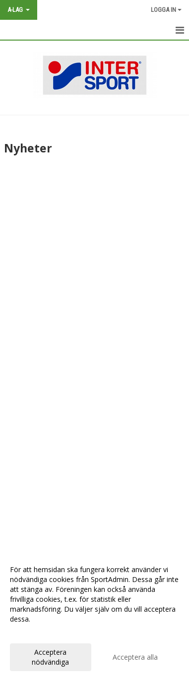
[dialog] (94, 615)
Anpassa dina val (36, 632)
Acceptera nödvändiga (50, 657)
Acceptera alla (135, 657)
